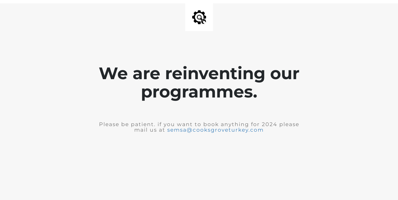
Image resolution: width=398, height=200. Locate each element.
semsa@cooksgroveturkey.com (215, 130)
